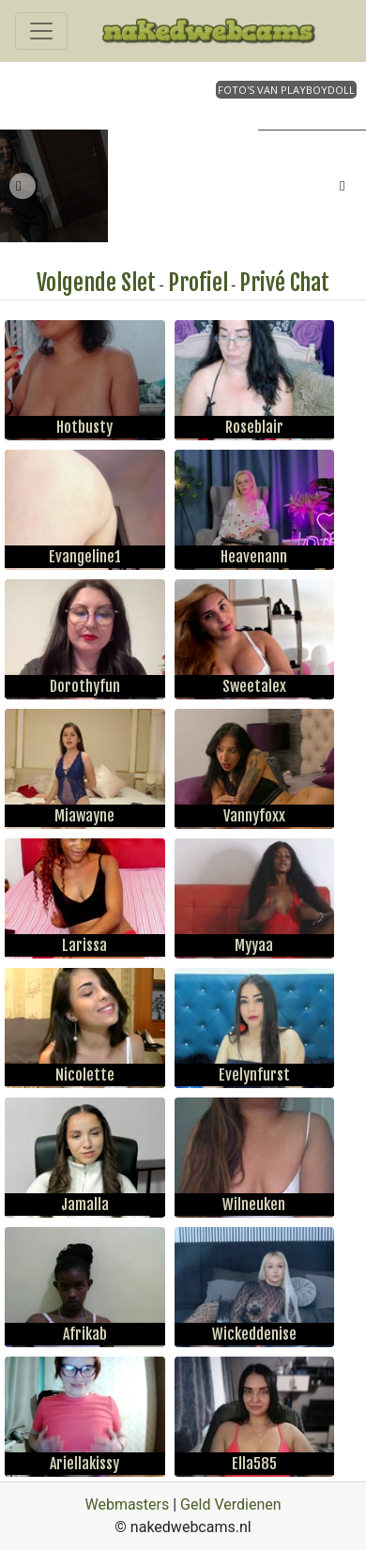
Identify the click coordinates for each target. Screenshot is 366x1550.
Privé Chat (284, 283)
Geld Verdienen (230, 1504)
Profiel (198, 283)
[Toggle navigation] (41, 31)
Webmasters (126, 1504)
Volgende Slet (96, 283)
